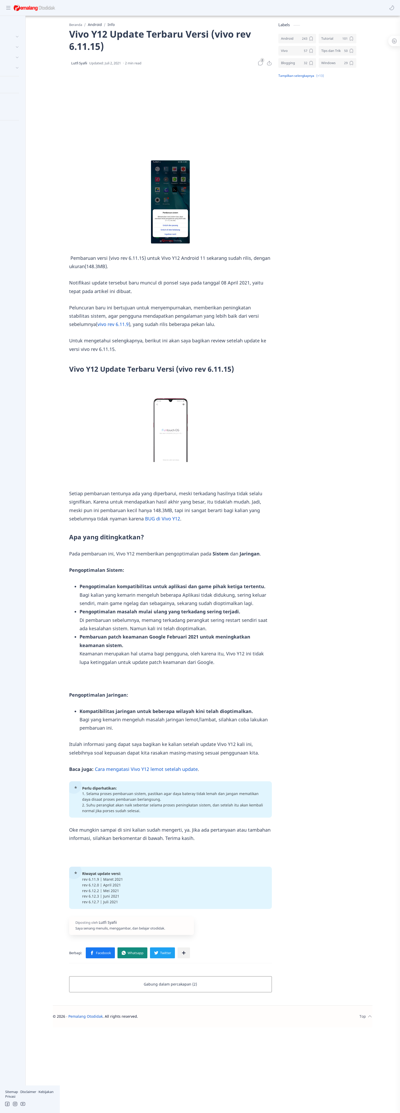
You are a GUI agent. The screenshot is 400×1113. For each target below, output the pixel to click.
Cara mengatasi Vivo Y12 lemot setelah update (163, 770)
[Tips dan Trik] (354, 52)
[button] (391, 8)
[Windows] (354, 64)
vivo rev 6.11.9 (130, 326)
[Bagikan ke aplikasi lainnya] (201, 954)
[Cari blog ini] (108, 7)
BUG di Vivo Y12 (179, 520)
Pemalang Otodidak (103, 1017)
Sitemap (12, 1091)
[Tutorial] (354, 40)
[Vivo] (314, 52)
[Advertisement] (187, 115)
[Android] (314, 40)
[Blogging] (314, 64)
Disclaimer (28, 1091)
